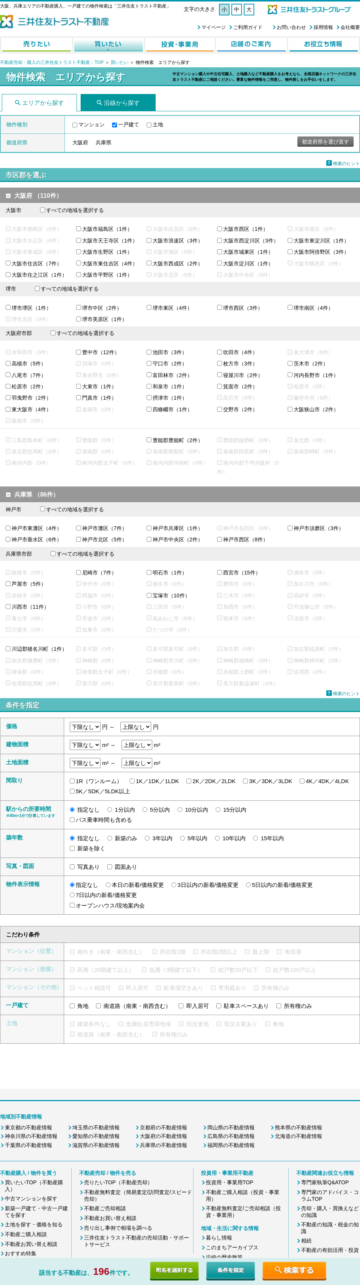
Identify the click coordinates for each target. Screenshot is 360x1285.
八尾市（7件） (29, 375)
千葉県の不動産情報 (28, 1145)
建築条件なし (94, 1024)
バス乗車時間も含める (104, 820)
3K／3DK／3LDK (270, 781)
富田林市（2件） (172, 375)
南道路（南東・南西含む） (137, 1006)
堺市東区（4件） (172, 308)
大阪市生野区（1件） (107, 252)
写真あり (88, 867)
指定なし (88, 809)
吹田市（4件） (240, 352)
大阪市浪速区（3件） (178, 241)
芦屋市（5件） (29, 584)
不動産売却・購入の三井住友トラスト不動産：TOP (52, 62)
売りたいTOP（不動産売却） (118, 1182)
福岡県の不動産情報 (231, 1145)
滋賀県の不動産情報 (96, 1145)
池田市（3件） (170, 352)
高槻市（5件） (29, 364)
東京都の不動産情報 (28, 1127)
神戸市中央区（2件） (178, 539)
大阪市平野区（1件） (107, 275)
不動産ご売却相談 (105, 1208)
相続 (306, 1241)
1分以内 (125, 809)
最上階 (260, 952)
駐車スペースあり (246, 1006)
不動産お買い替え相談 (31, 1244)
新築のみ (126, 838)
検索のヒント (346, 163)
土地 (158, 124)
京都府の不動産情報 (163, 1127)
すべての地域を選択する (75, 210)
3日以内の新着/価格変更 (207, 885)
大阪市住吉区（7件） (37, 264)
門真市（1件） (99, 398)
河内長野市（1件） (316, 375)
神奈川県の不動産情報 (31, 1136)
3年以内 (162, 838)
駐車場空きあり (183, 988)
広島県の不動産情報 (231, 1136)
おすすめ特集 (20, 1253)
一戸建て (128, 124)
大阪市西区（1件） (245, 229)
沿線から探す (122, 103)
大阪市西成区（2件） (178, 264)
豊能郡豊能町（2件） (178, 440)
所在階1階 (172, 952)
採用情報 (323, 27)
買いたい (120, 62)
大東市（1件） (99, 386)
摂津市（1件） (170, 398)
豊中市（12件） (101, 352)
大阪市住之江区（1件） (39, 275)
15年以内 (272, 838)
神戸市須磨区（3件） (319, 528)
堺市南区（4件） (313, 308)
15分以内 (234, 809)
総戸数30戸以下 (238, 970)
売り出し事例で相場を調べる (118, 1228)
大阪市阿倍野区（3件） (321, 252)
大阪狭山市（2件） (316, 409)
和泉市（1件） (170, 386)
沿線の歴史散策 (224, 1257)
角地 (82, 1006)
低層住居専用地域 (148, 1024)
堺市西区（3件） (243, 308)
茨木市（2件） (311, 364)
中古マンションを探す (31, 1199)
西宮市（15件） (242, 573)
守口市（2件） (170, 364)
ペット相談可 (94, 988)
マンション (91, 124)
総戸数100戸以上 (294, 970)
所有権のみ (275, 988)
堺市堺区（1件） (31, 308)
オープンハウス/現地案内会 (110, 905)
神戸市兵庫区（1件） (178, 528)
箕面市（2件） (240, 386)
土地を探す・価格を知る (34, 1224)
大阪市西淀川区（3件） (251, 241)
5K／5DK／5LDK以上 (103, 791)
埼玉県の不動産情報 (96, 1127)
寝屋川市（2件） (243, 375)
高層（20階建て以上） (105, 970)
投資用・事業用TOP (230, 1182)
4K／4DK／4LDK (327, 781)
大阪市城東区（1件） (248, 252)
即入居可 (137, 988)
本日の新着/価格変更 (138, 885)
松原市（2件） (29, 386)
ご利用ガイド (247, 27)
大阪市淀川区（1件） (248, 264)
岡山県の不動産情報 (231, 1127)
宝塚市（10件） (171, 595)
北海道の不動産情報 (298, 1136)
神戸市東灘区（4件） (37, 528)
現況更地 (197, 1024)
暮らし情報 (219, 1238)
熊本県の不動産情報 (298, 1127)
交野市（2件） (240, 409)
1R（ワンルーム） (99, 781)
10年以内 (234, 838)
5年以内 (197, 838)
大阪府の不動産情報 (163, 1136)
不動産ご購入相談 (26, 1234)
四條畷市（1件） (172, 409)
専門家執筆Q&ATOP (325, 1182)
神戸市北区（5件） (104, 539)
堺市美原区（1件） (104, 319)
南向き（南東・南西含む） (111, 952)
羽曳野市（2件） (31, 398)
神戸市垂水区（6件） (37, 539)
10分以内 (196, 809)
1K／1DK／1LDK (157, 781)
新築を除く (91, 848)
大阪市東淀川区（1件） (321, 241)
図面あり (126, 867)
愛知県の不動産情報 (96, 1136)
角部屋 (293, 952)
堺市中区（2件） (102, 308)
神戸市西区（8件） (245, 539)
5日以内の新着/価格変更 (282, 885)
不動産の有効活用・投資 (330, 1250)
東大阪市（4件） (31, 409)
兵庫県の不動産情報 (163, 1145)
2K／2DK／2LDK (214, 781)
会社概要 (350, 27)
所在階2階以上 (219, 952)
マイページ (213, 27)
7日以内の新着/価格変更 (106, 895)
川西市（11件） (30, 607)
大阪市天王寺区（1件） (110, 241)
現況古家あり (241, 1024)
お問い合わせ (291, 27)
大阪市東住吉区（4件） (110, 264)
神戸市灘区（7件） (104, 528)
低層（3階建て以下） (176, 970)
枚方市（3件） (240, 364)
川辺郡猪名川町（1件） (39, 649)
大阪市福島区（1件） (107, 229)
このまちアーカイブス (232, 1247)
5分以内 (160, 809)
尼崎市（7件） (99, 573)
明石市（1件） (170, 573)
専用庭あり (232, 988)
